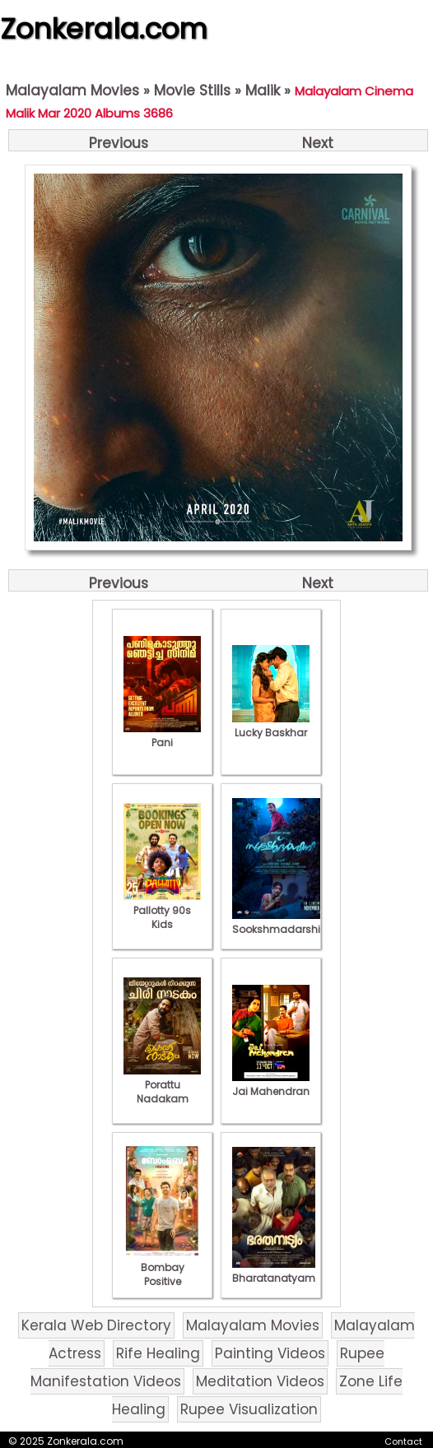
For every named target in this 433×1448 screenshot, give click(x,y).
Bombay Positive (162, 1267)
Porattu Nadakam (162, 1085)
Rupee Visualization (249, 1409)
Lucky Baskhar (271, 726)
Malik (262, 90)
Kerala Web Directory (96, 1325)
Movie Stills (192, 90)
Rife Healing (158, 1353)
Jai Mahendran (271, 1084)
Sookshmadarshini (280, 922)
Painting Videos (270, 1353)
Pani (162, 736)
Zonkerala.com (103, 29)
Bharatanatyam (273, 1271)
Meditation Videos (260, 1381)
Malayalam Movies (72, 90)
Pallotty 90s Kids (162, 910)
